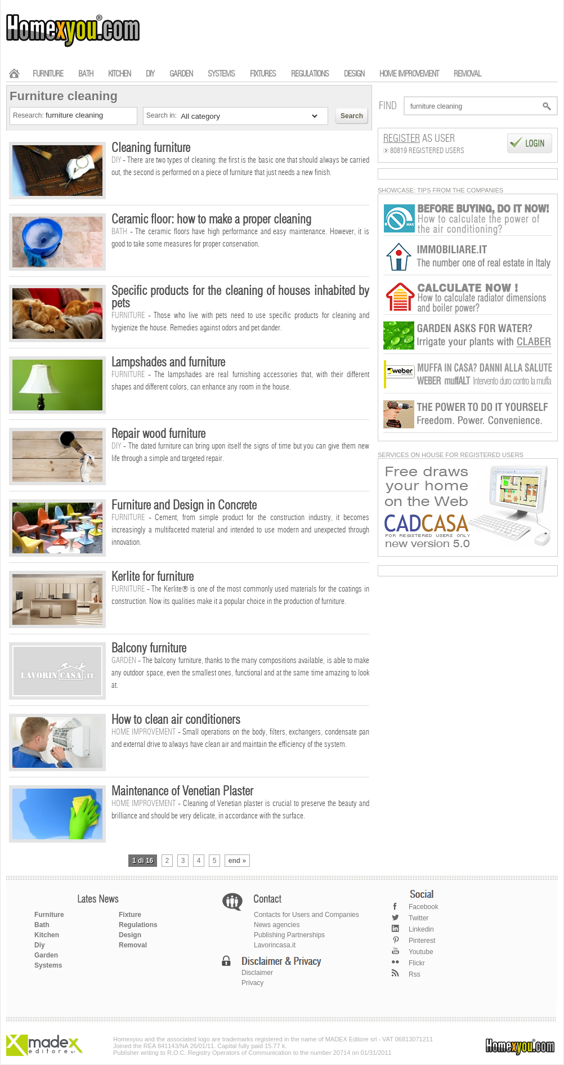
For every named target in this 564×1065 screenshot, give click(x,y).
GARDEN (181, 74)
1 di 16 (142, 861)
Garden (46, 955)
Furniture (49, 915)
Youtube (421, 952)
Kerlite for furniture (152, 577)
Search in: (162, 115)
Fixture (130, 915)
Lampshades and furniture (168, 362)
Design (130, 935)
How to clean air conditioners (175, 720)
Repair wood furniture (158, 434)
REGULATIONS (310, 74)
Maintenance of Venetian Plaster (182, 791)
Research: (29, 115)
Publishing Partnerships (289, 935)
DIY (150, 74)
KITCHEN (119, 74)
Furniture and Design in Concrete (184, 505)
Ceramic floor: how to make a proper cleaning (211, 219)
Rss (414, 974)
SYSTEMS (221, 74)
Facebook (423, 907)
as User (419, 139)
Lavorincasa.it (275, 945)
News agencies (276, 925)
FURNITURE (48, 74)
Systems (48, 965)
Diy (39, 945)
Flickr (417, 963)
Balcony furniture (148, 648)
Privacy (252, 983)
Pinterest (422, 941)
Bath (42, 925)
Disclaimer (257, 973)
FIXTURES (263, 74)
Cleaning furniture (150, 148)
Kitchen (46, 935)
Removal (133, 945)
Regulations (138, 925)
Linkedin (421, 929)
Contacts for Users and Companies (306, 915)
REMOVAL (467, 74)
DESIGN (354, 74)
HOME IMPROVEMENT (408, 74)
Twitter (418, 918)
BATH (85, 74)
